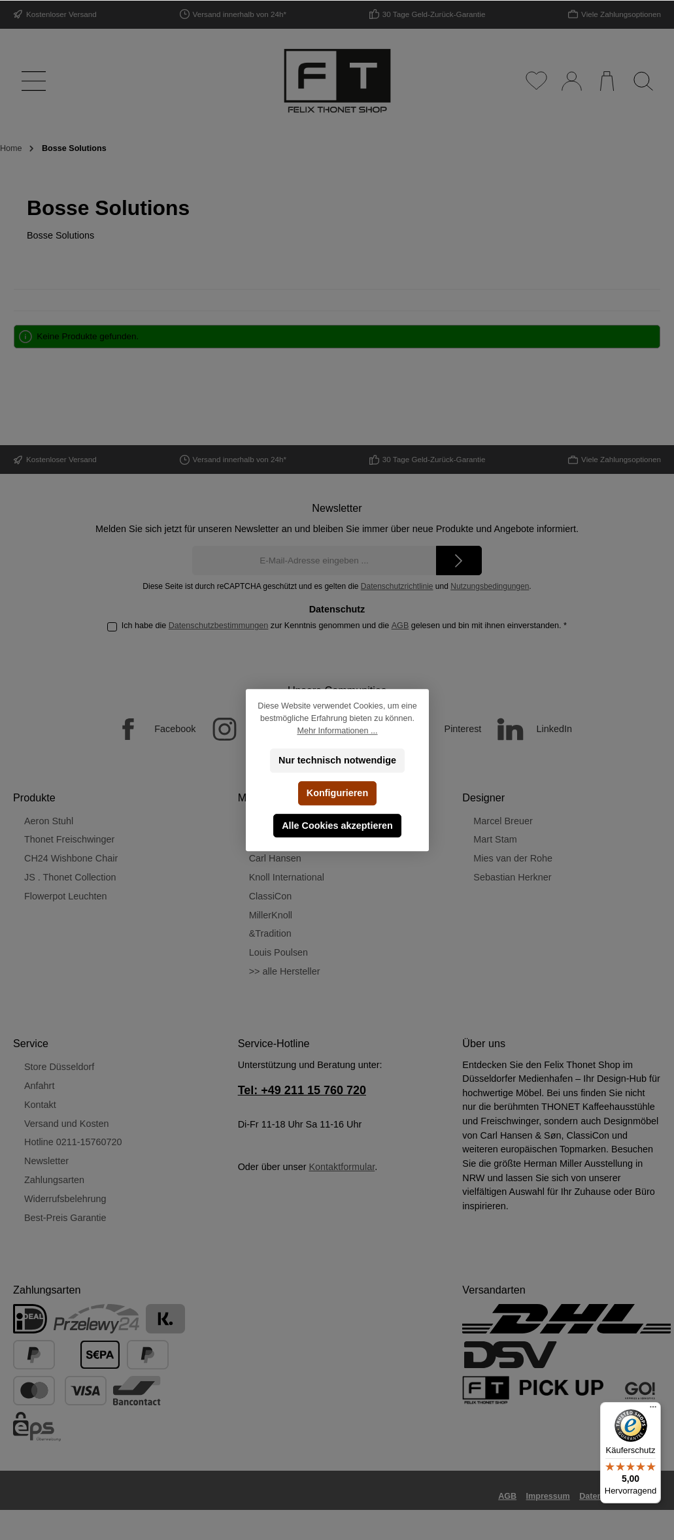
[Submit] (459, 560)
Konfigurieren (336, 793)
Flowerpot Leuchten (65, 896)
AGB (400, 625)
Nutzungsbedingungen (489, 586)
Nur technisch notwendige (337, 760)
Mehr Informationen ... (337, 730)
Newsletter (46, 1161)
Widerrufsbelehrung (65, 1199)
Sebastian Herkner (512, 877)
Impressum (548, 1496)
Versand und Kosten (66, 1123)
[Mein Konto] (571, 81)
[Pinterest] (436, 729)
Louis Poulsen (278, 952)
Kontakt (40, 1104)
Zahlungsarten (54, 1180)
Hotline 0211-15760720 (73, 1142)
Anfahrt (39, 1085)
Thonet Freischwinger (69, 839)
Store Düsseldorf (59, 1067)
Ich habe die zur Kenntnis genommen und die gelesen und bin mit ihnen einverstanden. (344, 625)
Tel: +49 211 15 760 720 (302, 1090)
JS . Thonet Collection (70, 877)
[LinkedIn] (528, 729)
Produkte (34, 797)
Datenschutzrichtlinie (397, 586)
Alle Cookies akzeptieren (337, 825)
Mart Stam (494, 839)
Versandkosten (460, 1521)
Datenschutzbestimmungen (219, 625)
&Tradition (270, 933)
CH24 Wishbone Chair (71, 858)
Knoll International (286, 877)
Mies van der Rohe (512, 858)
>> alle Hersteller (284, 971)
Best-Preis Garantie (65, 1218)
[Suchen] (643, 81)
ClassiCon (270, 896)
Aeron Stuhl (48, 821)
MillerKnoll (270, 915)
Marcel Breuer (502, 821)
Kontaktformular (342, 1167)
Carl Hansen (275, 858)
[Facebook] (148, 729)
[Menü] (31, 81)
